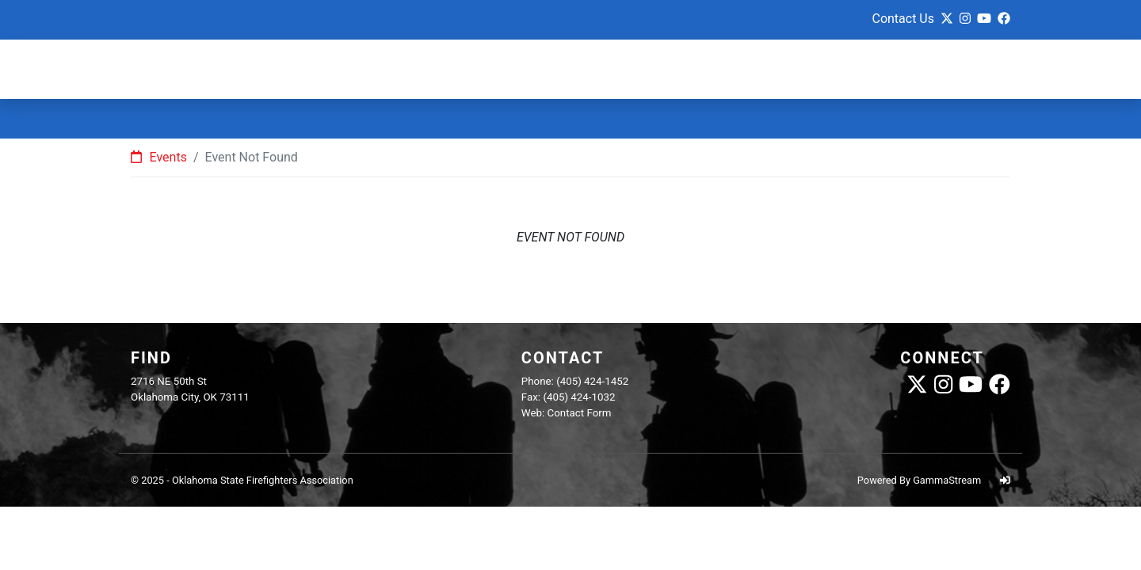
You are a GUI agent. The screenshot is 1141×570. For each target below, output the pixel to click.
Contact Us (903, 18)
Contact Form (580, 413)
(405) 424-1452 (592, 381)
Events (159, 157)
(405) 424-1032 (579, 397)
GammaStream (947, 480)
